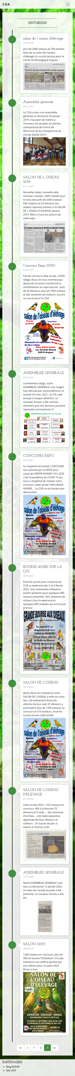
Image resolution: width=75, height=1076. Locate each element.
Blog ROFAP (13, 1066)
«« (20, 1047)
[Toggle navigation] (68, 4)
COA (6, 4)
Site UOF (11, 1070)
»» (54, 1047)
